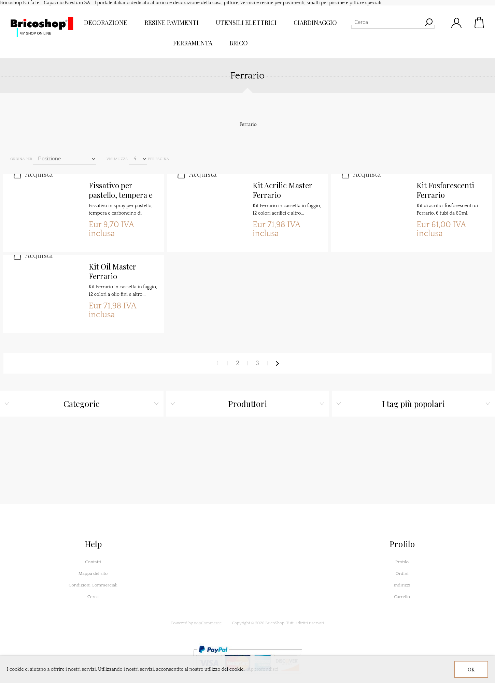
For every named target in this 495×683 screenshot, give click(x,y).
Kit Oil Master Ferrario (112, 271)
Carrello (479, 22)
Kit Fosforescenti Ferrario (445, 190)
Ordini (401, 573)
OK (471, 669)
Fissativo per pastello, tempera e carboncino (121, 190)
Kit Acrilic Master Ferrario (282, 190)
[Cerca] (386, 22)
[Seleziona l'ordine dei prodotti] (64, 159)
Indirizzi (402, 585)
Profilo (402, 562)
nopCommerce (208, 623)
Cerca (93, 596)
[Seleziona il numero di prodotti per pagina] (138, 159)
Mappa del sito (93, 573)
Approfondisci (263, 669)
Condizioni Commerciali (93, 585)
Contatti (93, 562)
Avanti (277, 363)
